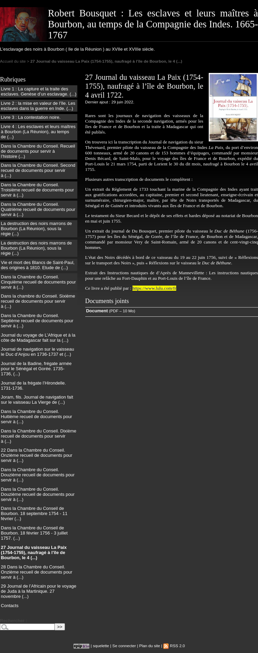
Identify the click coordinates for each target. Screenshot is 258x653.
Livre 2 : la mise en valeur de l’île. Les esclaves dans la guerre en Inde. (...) (38, 106)
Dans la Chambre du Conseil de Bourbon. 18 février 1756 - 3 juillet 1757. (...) (34, 533)
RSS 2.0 (174, 645)
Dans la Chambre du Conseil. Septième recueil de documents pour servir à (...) (37, 320)
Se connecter (124, 645)
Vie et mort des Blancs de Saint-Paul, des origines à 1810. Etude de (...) (38, 265)
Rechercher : (13, 620)
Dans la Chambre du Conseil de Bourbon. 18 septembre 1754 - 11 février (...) (34, 513)
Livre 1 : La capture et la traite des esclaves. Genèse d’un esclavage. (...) (38, 91)
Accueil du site (13, 61)
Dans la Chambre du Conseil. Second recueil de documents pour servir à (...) (38, 170)
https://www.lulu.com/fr (154, 288)
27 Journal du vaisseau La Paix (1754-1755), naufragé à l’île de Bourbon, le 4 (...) (34, 552)
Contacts (9, 605)
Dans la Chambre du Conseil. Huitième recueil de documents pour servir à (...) (36, 416)
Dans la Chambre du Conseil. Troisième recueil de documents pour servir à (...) (37, 190)
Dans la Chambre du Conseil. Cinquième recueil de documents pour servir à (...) (38, 282)
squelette (101, 645)
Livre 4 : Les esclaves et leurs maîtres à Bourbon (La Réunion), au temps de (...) (38, 131)
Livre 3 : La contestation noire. (31, 117)
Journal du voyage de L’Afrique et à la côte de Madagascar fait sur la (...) (38, 337)
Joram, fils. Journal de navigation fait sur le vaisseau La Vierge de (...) (37, 399)
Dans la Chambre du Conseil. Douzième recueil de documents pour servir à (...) (38, 474)
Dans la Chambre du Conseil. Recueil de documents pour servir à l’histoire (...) (38, 151)
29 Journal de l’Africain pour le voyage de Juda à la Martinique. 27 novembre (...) (38, 591)
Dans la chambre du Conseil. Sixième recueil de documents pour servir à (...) (38, 301)
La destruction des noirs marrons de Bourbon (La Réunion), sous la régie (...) (36, 228)
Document (97, 310)
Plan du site (149, 645)
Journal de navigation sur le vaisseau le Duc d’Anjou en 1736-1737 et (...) (37, 352)
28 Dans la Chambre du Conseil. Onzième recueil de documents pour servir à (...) (37, 572)
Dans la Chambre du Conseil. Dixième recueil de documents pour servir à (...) (38, 436)
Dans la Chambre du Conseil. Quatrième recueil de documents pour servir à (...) (38, 209)
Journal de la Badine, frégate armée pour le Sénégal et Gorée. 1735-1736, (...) (36, 368)
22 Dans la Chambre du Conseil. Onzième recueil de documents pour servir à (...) (37, 455)
